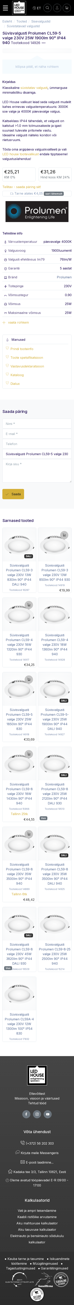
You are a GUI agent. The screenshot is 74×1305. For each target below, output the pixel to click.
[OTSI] (47, 8)
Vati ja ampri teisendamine (37, 1211)
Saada (13, 494)
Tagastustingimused (20, 1268)
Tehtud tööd (37, 1103)
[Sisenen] (57, 8)
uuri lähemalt (53, 193)
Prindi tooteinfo (21, 349)
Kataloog (17, 375)
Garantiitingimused (54, 1268)
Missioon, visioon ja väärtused (37, 1098)
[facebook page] (26, 1114)
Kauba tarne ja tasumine (25, 1259)
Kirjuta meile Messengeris (37, 1153)
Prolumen (64, 277)
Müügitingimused (45, 1263)
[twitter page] (37, 1114)
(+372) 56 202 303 (37, 1143)
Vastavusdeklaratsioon (27, 366)
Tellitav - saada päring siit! (21, 187)
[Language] (37, 7)
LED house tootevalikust (20, 154)
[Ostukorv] (67, 8)
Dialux (15, 384)
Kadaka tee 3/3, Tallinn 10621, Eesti (37, 1172)
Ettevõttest (37, 1094)
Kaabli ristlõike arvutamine (37, 1217)
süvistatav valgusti (34, 88)
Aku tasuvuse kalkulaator (37, 1230)
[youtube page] (48, 1114)
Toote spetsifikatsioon (26, 358)
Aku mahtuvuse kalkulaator (37, 1223)
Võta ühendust (37, 1131)
